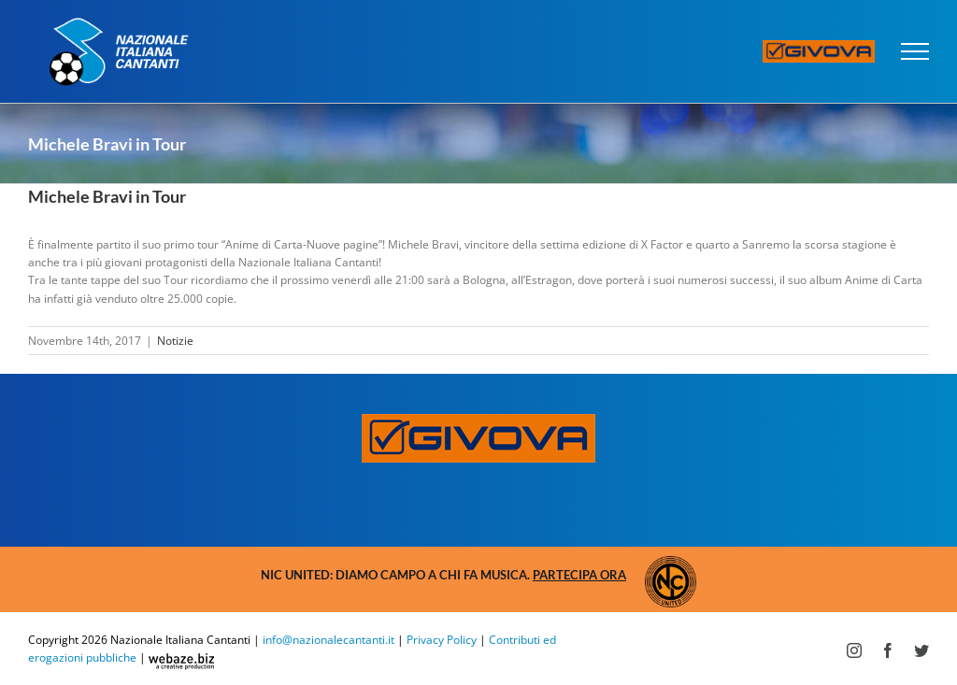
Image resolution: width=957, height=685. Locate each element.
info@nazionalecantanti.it (328, 640)
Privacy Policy (442, 640)
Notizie (175, 341)
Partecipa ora (579, 574)
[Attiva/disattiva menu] (915, 51)
